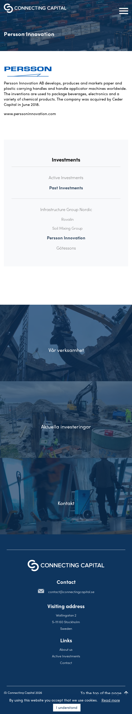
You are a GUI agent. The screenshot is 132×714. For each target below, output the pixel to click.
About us (66, 649)
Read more (110, 700)
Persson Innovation (66, 238)
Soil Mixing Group (67, 228)
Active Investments (66, 177)
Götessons (66, 248)
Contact (66, 662)
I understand (66, 707)
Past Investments (66, 188)
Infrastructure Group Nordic (66, 209)
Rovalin (67, 219)
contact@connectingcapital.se (71, 591)
